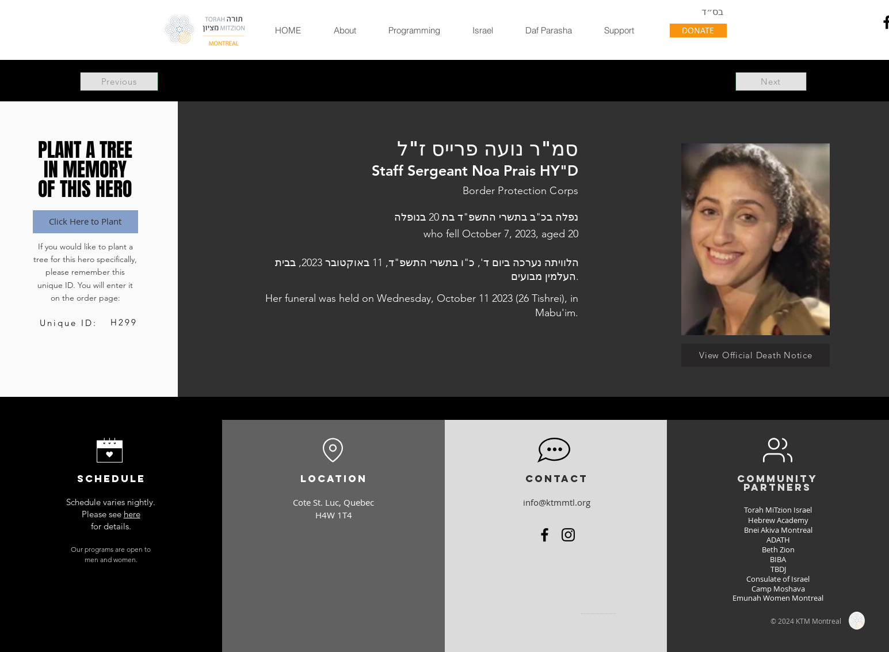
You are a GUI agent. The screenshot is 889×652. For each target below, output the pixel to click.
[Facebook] (545, 535)
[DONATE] (698, 30)
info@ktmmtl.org (556, 502)
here (132, 514)
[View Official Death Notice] (755, 355)
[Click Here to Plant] (85, 221)
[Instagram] (568, 535)
